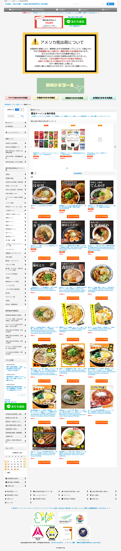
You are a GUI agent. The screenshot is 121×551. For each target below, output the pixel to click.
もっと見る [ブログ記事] (21, 395)
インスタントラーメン (103, 116)
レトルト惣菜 (77, 13)
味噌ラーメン (60, 116)
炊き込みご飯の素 (64, 508)
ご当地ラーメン (50, 116)
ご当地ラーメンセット (37, 116)
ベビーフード (48, 13)
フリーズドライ (59, 13)
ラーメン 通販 (71, 542)
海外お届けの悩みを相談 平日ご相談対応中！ (75, 21)
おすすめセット (93, 13)
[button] (31, 147)
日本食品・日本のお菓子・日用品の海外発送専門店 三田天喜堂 (26, 4)
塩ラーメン (77, 116)
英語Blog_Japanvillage (93, 542)
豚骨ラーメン (69, 116)
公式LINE (7, 400)
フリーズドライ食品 (51, 508)
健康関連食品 (93, 508)
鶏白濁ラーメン (86, 116)
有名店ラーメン (37, 13)
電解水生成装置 (81, 542)
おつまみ (68, 13)
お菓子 (85, 13)
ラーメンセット (28, 508)
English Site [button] (60, 548)
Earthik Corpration (57, 542)
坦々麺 (94, 116)
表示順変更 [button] (78, 173)
